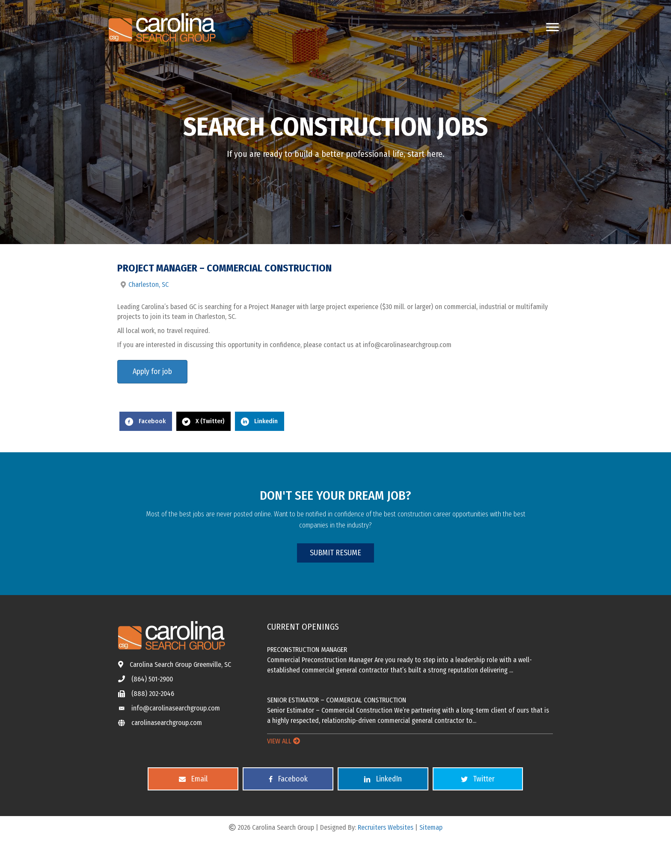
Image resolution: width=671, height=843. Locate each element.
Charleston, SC (148, 284)
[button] (335, 553)
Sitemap (430, 827)
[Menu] (552, 27)
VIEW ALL (283, 741)
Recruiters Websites (385, 827)
